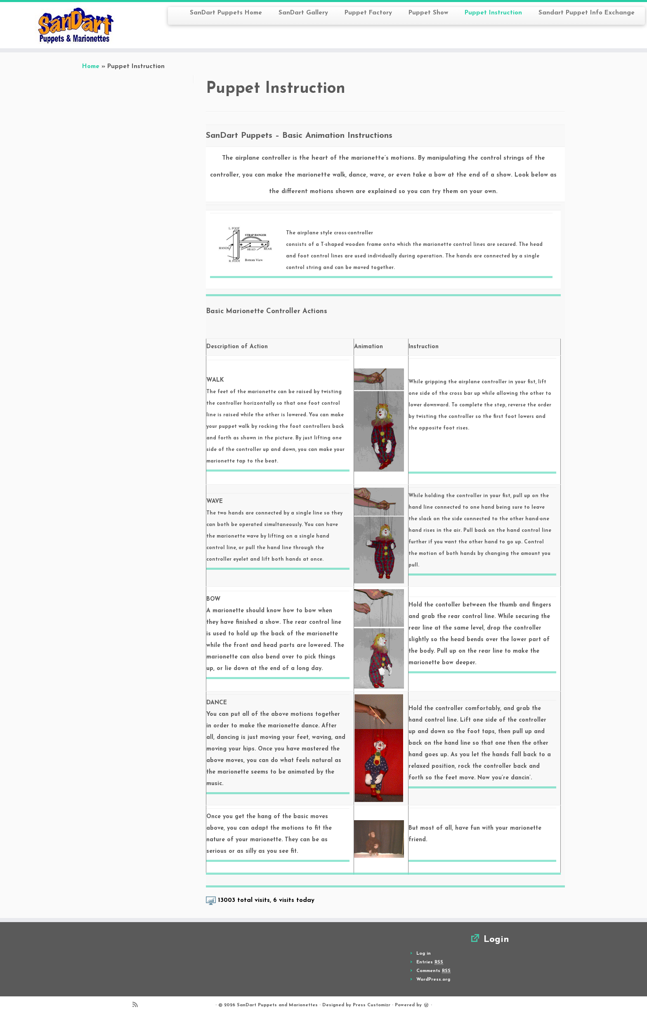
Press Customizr (371, 1005)
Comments (433, 971)
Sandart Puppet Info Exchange (586, 13)
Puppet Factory (368, 13)
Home (90, 67)
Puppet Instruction (493, 13)
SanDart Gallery (303, 13)
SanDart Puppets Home (226, 13)
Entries (429, 962)
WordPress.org (433, 979)
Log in (423, 953)
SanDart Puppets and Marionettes (277, 1005)
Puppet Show (428, 13)
